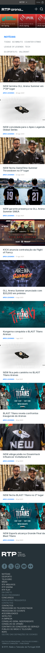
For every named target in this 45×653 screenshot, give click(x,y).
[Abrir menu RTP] (22, 2)
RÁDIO (4, 582)
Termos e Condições (10, 643)
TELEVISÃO (7, 579)
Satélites (7, 616)
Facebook (4, 566)
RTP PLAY (6, 590)
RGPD (4, 632)
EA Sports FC (10, 52)
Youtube (24, 566)
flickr (30, 566)
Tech (27, 47)
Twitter (11, 566)
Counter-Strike (32, 42)
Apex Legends (9, 93)
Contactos (7, 603)
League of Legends (13, 47)
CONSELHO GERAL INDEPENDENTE (18, 621)
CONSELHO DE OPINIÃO (12, 624)
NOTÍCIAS (6, 574)
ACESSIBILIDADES (10, 613)
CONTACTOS (7, 605)
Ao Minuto (17, 42)
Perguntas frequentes (14, 600)
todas (7, 42)
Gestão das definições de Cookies (19, 634)
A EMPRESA (7, 618)
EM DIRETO (7, 592)
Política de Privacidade (11, 641)
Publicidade (24, 643)
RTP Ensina (7, 587)
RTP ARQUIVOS (8, 584)
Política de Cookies (29, 641)
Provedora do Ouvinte (13, 611)
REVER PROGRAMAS (11, 595)
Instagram (17, 566)
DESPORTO (7, 576)
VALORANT (24, 52)
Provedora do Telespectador (17, 608)
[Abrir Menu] (37, 7)
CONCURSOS (8, 597)
